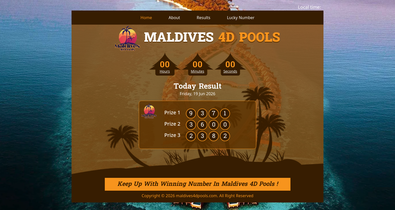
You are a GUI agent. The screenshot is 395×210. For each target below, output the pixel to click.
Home (146, 17)
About (174, 17)
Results (203, 17)
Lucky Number (240, 17)
